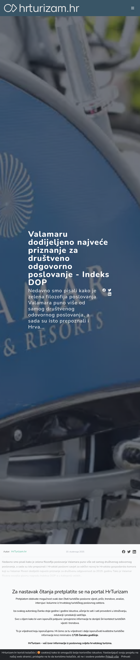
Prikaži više (112, 656)
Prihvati (125, 656)
